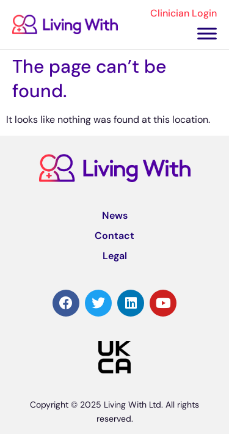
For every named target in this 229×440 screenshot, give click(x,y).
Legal (115, 255)
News (115, 215)
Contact (114, 235)
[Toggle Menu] (207, 33)
